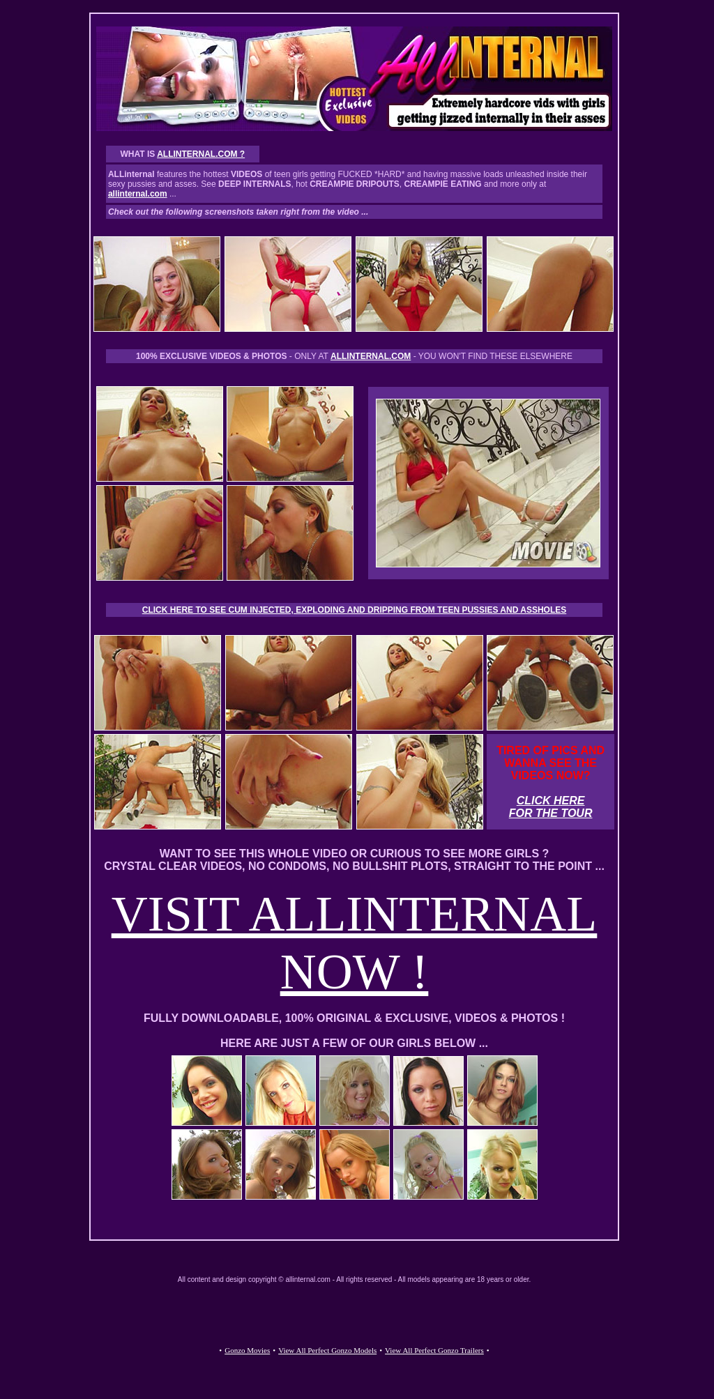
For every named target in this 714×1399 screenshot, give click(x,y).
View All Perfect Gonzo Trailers (434, 1350)
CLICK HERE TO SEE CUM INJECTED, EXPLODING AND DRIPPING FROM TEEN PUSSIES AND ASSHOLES (354, 610)
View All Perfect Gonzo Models (327, 1350)
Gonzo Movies (247, 1350)
